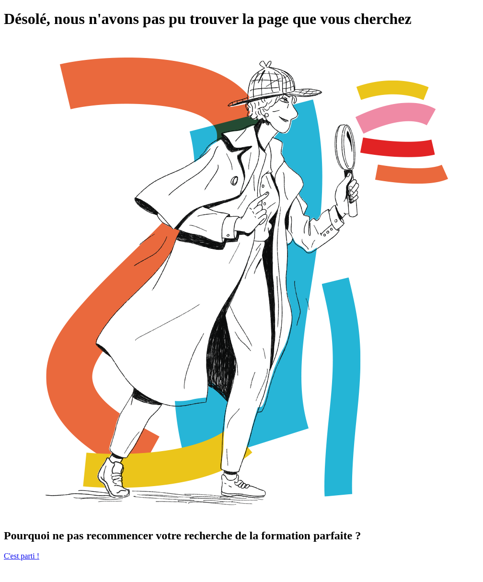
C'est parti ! (21, 556)
